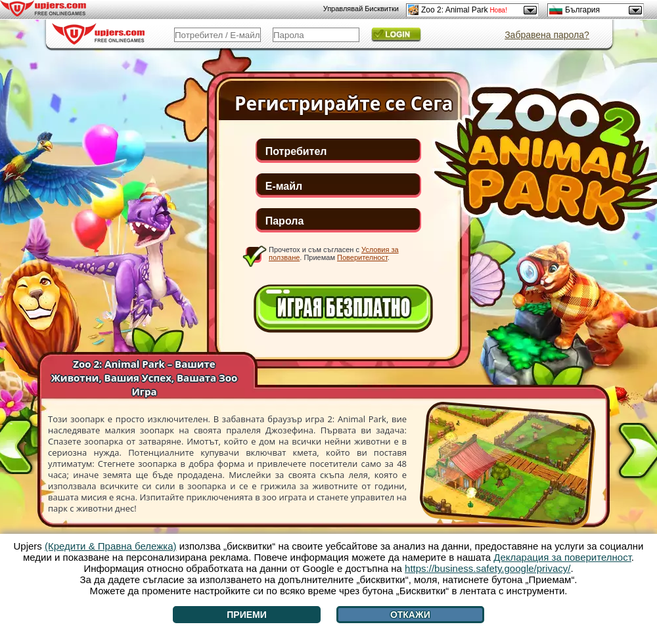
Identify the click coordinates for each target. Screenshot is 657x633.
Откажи (410, 614)
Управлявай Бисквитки (361, 8)
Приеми (247, 614)
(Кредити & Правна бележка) (111, 546)
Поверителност (362, 257)
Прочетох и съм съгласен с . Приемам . (334, 253)
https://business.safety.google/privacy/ (487, 568)
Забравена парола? (547, 35)
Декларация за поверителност (562, 557)
